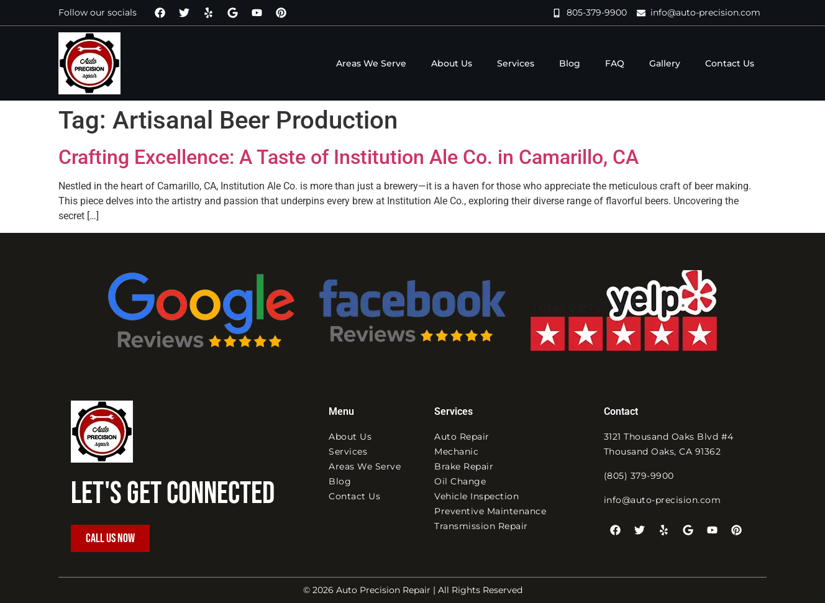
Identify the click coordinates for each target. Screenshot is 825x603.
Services (515, 63)
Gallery (664, 63)
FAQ (614, 63)
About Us (451, 63)
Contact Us (729, 63)
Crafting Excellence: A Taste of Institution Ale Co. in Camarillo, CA (348, 157)
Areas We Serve (371, 63)
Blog (569, 63)
